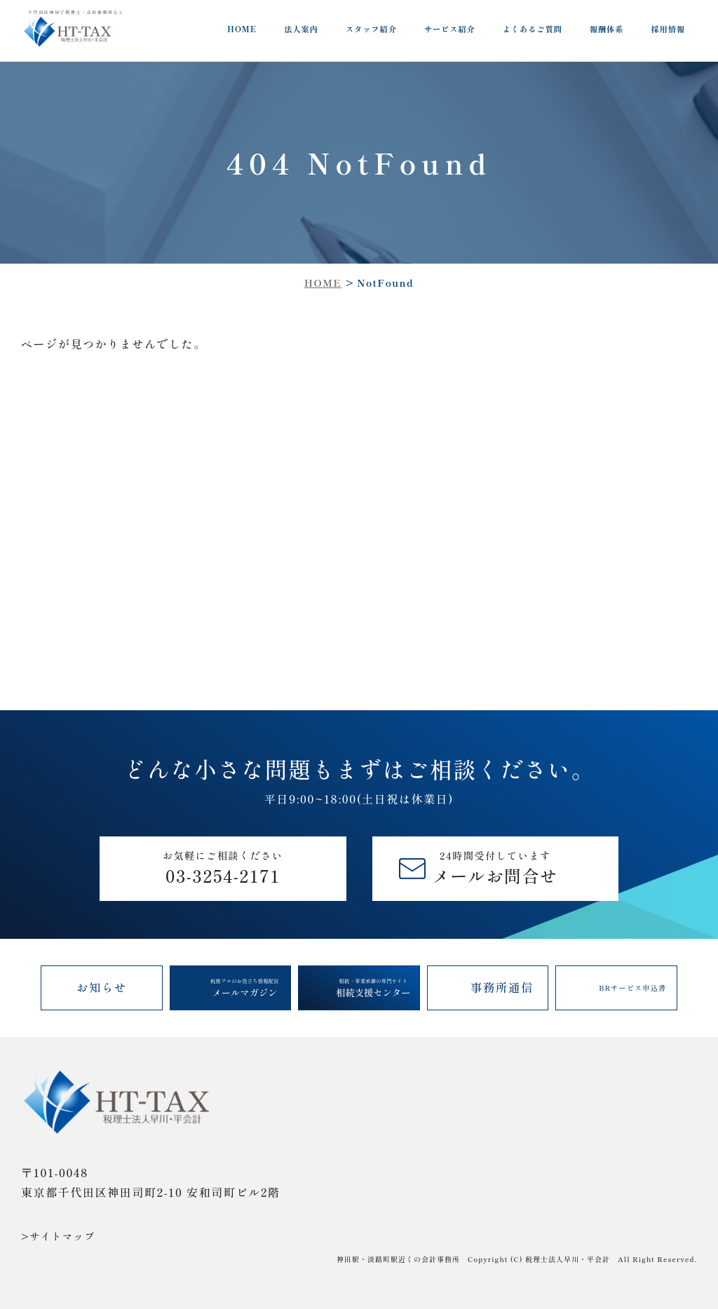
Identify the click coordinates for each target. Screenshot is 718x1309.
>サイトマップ (58, 1236)
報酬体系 (607, 28)
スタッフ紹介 (371, 28)
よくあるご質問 (532, 28)
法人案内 (301, 28)
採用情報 (668, 28)
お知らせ (101, 987)
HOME (242, 28)
